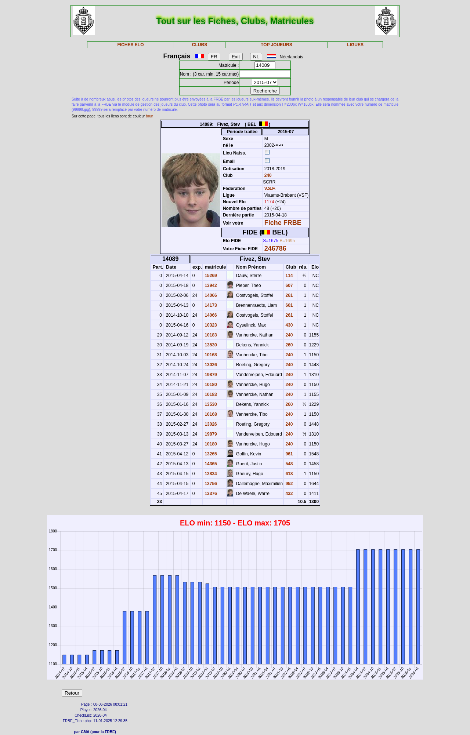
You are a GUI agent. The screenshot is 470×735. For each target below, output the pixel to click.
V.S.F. (270, 188)
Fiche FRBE (282, 222)
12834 (210, 473)
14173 (210, 305)
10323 (210, 325)
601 (288, 305)
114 (288, 275)
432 (288, 493)
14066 (210, 295)
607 (288, 285)
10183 (210, 335)
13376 (210, 493)
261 (288, 295)
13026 (210, 364)
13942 (210, 285)
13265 (210, 453)
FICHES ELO (130, 44)
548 (288, 463)
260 (288, 345)
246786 (275, 248)
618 (288, 473)
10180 (210, 384)
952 (288, 483)
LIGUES (355, 44)
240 (267, 175)
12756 (210, 483)
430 (288, 325)
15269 (210, 275)
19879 (210, 374)
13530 (210, 345)
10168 (210, 354)
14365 (210, 463)
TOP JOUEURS (276, 44)
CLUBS (199, 44)
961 (288, 453)
